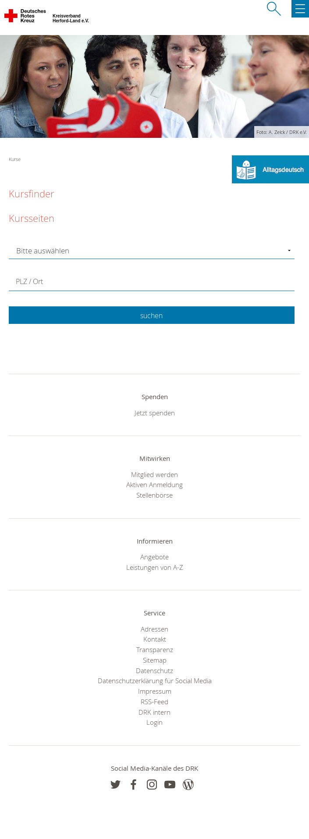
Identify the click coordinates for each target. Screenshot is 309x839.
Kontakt (154, 639)
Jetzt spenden (155, 412)
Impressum (154, 691)
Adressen (154, 629)
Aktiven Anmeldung (154, 484)
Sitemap (155, 660)
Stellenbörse (154, 495)
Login (154, 722)
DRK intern (154, 712)
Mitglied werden (154, 474)
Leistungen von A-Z (154, 567)
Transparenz (154, 649)
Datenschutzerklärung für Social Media (155, 680)
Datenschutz (154, 670)
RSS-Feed (154, 701)
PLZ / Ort (29, 281)
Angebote (154, 556)
